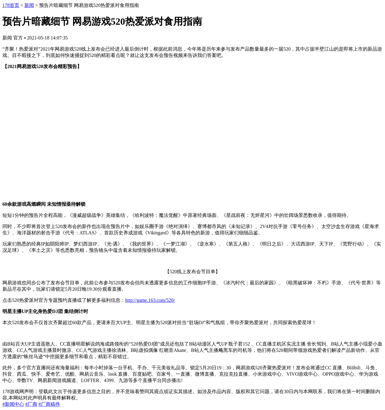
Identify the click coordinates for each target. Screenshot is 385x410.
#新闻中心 (13, 404)
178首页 (10, 5)
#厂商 (31, 404)
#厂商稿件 (49, 404)
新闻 (29, 5)
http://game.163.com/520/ (150, 300)
